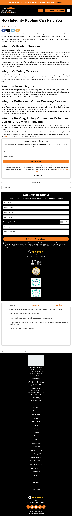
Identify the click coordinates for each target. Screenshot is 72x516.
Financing (36, 411)
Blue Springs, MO (36, 454)
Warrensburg (36, 388)
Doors (36, 436)
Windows (36, 432)
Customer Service (36, 414)
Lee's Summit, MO (36, 461)
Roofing (36, 425)
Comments (36, 182)
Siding (36, 429)
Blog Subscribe (36, 161)
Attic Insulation (36, 446)
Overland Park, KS (36, 464)
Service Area (36, 450)
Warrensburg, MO (36, 468)
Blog (36, 479)
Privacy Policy (33, 511)
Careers (36, 486)
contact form (7, 136)
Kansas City (36, 398)
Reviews (36, 482)
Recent (12, 305)
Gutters (36, 439)
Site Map (40, 511)
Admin (5, 26)
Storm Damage (36, 443)
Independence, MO (36, 457)
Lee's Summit (36, 378)
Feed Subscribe (36, 175)
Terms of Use (59, 169)
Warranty (36, 407)
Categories (35, 305)
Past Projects (36, 489)
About (36, 475)
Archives (59, 305)
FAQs (36, 418)
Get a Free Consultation (55, 10)
